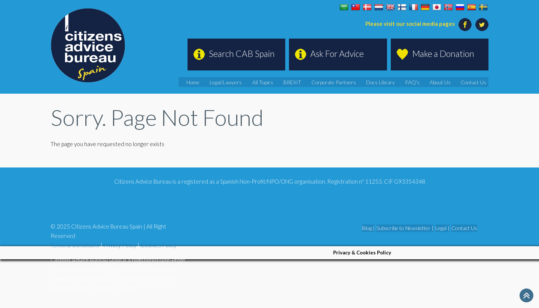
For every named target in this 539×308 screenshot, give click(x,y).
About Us (447, 82)
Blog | (368, 228)
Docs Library (394, 82)
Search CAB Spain (242, 53)
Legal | (442, 228)
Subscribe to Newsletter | (405, 228)
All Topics (291, 82)
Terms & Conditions (75, 245)
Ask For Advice (337, 53)
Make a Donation (443, 53)
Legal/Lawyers (257, 82)
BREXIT (317, 82)
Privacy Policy (119, 245)
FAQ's (422, 82)
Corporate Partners (353, 82)
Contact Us (476, 82)
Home (228, 82)
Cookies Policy (158, 245)
